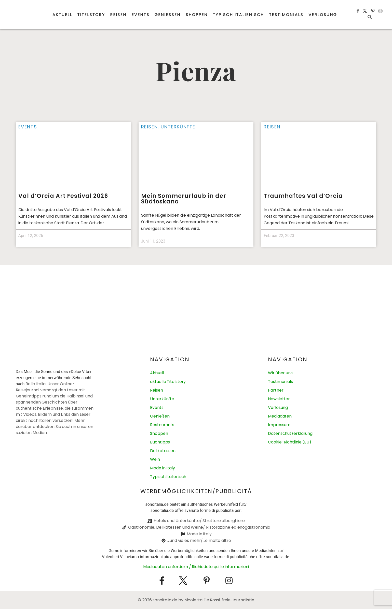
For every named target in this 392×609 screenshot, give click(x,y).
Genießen (168, 15)
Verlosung (322, 15)
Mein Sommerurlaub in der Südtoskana (183, 198)
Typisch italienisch (238, 15)
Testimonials (286, 15)
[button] (370, 17)
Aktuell (62, 15)
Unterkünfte (178, 127)
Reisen (118, 15)
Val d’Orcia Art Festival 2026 (63, 196)
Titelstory (91, 15)
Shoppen (197, 15)
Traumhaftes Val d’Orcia (303, 196)
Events (141, 15)
